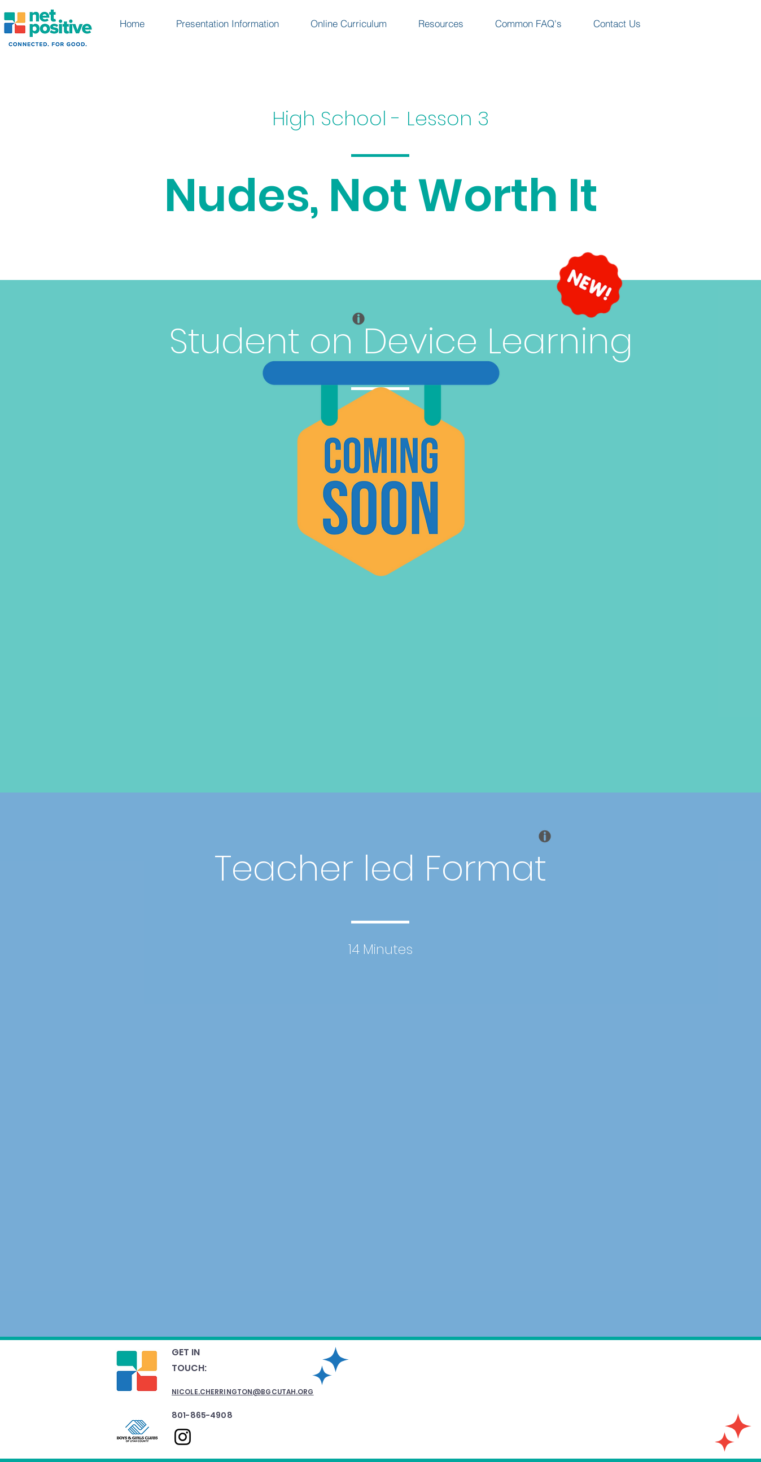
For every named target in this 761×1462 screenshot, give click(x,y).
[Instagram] (183, 1437)
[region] (354, 344)
